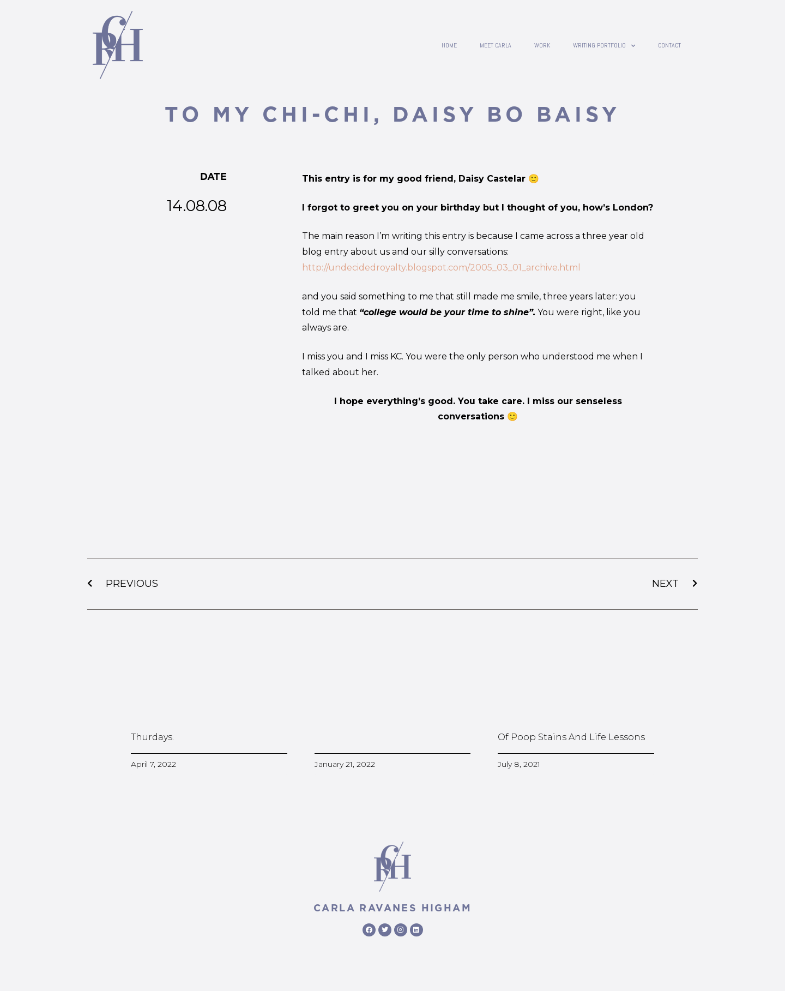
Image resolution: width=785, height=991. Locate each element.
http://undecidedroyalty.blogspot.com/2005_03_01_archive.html (441, 267)
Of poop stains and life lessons (571, 737)
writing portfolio (604, 45)
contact (669, 45)
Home (449, 45)
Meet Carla (495, 45)
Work (542, 45)
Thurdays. (152, 737)
